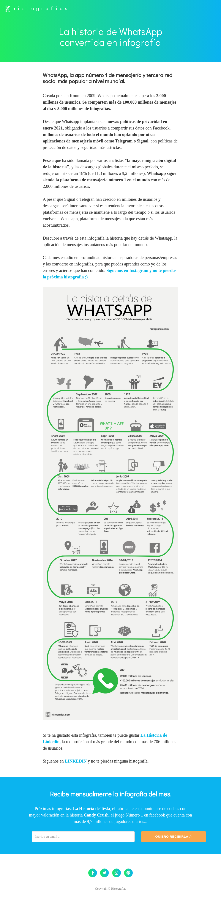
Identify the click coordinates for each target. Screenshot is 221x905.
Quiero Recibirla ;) (173, 836)
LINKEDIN (76, 761)
